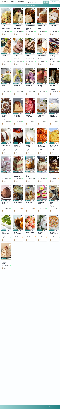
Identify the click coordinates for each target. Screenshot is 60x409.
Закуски (39, 200)
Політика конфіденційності (7, 406)
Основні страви (53, 23)
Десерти (16, 23)
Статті (37, 2)
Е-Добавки (30, 2)
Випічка (3, 23)
